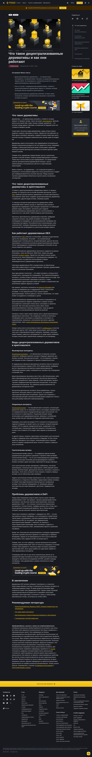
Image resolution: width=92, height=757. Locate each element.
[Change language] (85, 3)
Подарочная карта (43, 709)
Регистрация (80, 2)
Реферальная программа (79, 697)
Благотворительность (44, 723)
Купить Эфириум (60, 739)
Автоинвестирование (44, 713)
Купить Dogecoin (60, 737)
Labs (57, 705)
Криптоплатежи (42, 701)
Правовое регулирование (27, 705)
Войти (72, 2)
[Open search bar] (67, 3)
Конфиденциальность (26, 709)
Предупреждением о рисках (21, 667)
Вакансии (23, 697)
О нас (22, 695)
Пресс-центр (24, 703)
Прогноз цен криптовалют (62, 723)
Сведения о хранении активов (81, 708)
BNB (75, 699)
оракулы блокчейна (45, 287)
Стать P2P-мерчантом (61, 695)
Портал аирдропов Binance (80, 731)
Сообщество (24, 715)
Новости (23, 701)
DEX (23, 237)
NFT (40, 717)
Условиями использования (44, 665)
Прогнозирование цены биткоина (64, 725)
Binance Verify (77, 727)
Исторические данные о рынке (81, 704)
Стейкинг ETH (42, 715)
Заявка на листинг (60, 700)
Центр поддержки (78, 717)
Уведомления (24, 719)
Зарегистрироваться (80, 133)
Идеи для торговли (78, 706)
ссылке (52, 649)
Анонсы (23, 699)
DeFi (13, 194)
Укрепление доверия (26, 711)
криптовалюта (47, 121)
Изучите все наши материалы (46, 684)
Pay (40, 699)
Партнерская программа (79, 695)
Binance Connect (60, 707)
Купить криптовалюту (44, 697)
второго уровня (24, 255)
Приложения (24, 721)
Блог (22, 713)
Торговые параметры (78, 729)
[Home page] (10, 3)
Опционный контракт (19, 408)
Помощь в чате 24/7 (78, 715)
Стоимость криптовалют (61, 717)
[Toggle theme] (88, 2)
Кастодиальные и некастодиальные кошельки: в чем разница (35, 615)
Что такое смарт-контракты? (24, 612)
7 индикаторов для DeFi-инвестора (26, 618)
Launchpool (41, 711)
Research (41, 721)
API (74, 725)
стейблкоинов (47, 328)
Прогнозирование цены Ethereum (64, 727)
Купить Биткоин (59, 731)
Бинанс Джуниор (43, 703)
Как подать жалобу (78, 736)
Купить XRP (59, 735)
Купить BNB (59, 733)
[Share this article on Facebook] (77, 19)
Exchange (41, 695)
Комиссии (76, 723)
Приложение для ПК (26, 723)
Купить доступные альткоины (63, 741)
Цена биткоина (59, 719)
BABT (40, 719)
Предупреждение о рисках (27, 717)
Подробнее (62, 7)
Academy (41, 707)
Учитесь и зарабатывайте (62, 715)
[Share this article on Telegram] (82, 19)
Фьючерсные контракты (20, 354)
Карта (40, 705)
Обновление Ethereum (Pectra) (63, 729)
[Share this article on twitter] (72, 19)
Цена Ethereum (59, 721)
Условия (23, 707)
